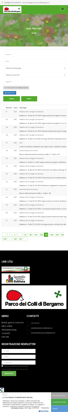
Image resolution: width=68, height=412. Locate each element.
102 (51, 235)
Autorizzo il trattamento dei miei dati (16, 366)
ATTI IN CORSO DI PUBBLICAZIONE (16, 88)
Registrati (9, 373)
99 (36, 235)
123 (20, 239)
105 (4, 239)
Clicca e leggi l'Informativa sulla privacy (15, 369)
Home (34, 33)
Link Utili (5, 336)
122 (15, 239)
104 (62, 235)
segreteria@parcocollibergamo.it (41, 328)
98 (31, 235)
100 (41, 235)
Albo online (7, 326)
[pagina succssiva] (25, 239)
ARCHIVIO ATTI (10, 93)
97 (25, 235)
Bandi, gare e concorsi (13, 322)
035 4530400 (16, 3)
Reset (29, 99)
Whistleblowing (9, 329)
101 (46, 235)
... (19, 235)
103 (57, 235)
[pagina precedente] (4, 235)
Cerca (11, 99)
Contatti (6, 333)
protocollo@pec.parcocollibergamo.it (36, 3)
